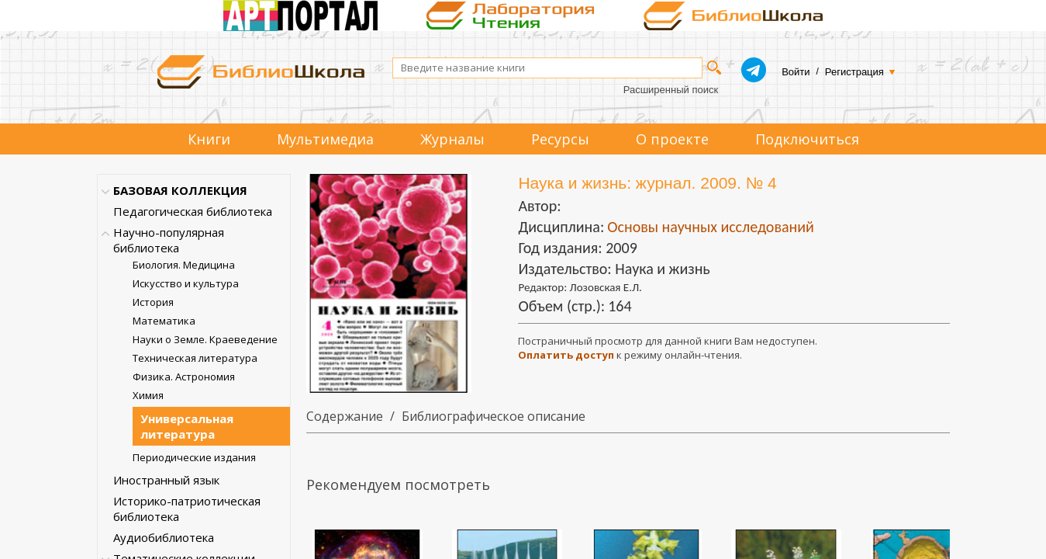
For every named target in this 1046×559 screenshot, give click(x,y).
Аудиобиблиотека (163, 537)
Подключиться (807, 139)
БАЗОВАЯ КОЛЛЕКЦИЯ (180, 190)
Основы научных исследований (710, 226)
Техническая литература (195, 358)
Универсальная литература (186, 426)
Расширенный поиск (670, 89)
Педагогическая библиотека (192, 211)
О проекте (672, 139)
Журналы (452, 139)
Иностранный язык (166, 480)
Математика (164, 321)
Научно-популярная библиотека (168, 239)
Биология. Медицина (184, 265)
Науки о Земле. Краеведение (205, 339)
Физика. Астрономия (184, 377)
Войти (796, 72)
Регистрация (854, 72)
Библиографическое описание (493, 416)
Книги (209, 139)
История (153, 302)
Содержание (344, 416)
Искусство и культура (186, 283)
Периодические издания (194, 457)
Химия (148, 395)
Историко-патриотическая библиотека (187, 508)
